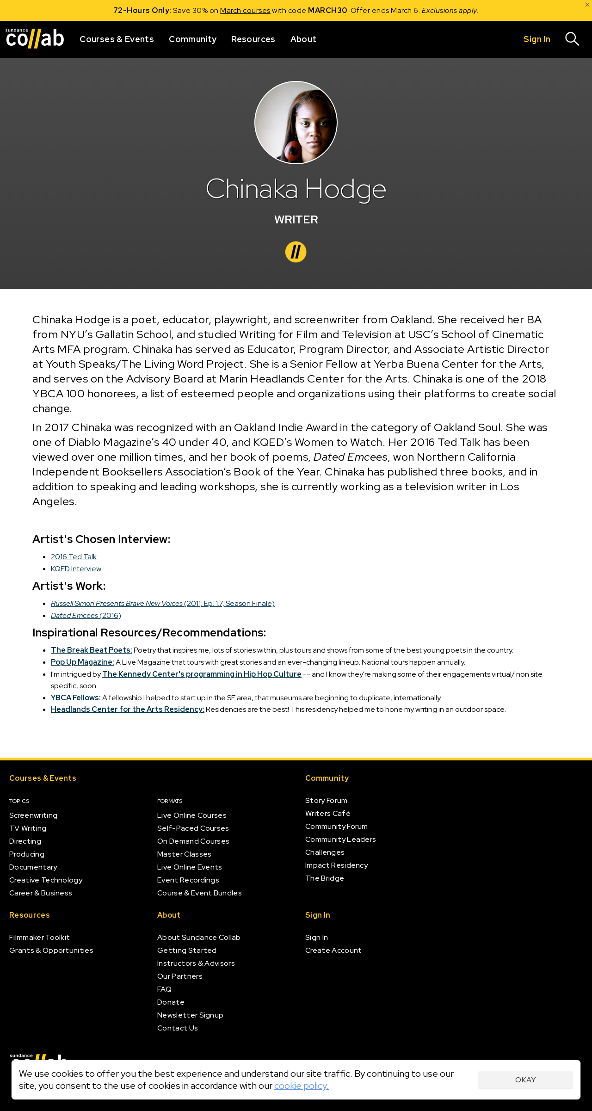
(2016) (86, 615)
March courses (245, 10)
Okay (525, 1080)
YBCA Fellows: (76, 698)
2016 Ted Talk (74, 557)
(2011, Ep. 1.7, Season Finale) (163, 603)
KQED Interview (76, 569)
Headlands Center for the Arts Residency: (127, 709)
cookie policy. (301, 1086)
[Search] (572, 39)
